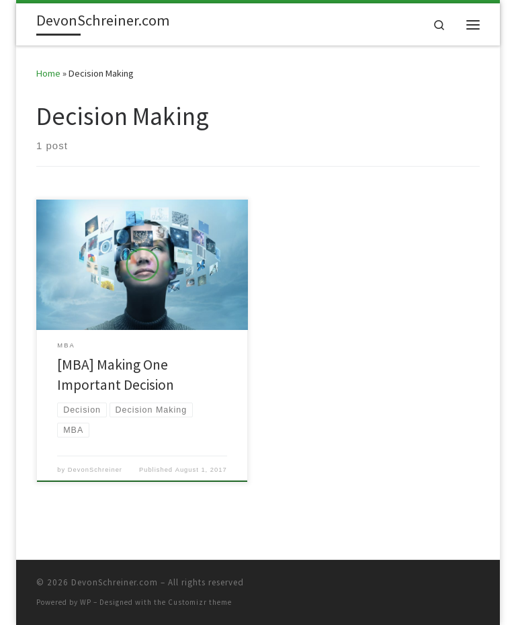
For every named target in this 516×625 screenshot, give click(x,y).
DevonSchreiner (95, 469)
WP (85, 602)
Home (48, 73)
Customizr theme (200, 602)
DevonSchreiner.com (114, 582)
